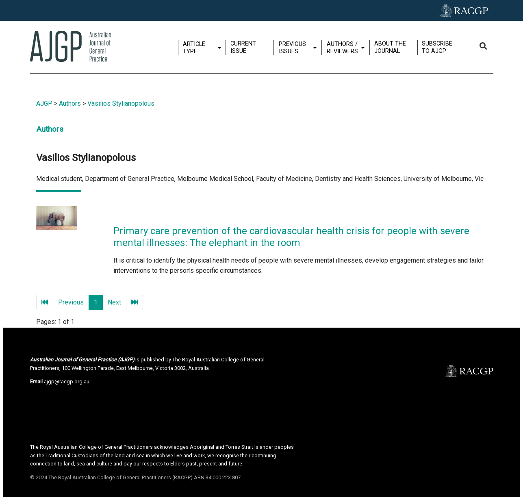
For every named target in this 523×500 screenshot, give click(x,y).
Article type (195, 47)
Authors (70, 103)
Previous (71, 302)
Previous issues (293, 47)
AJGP (44, 103)
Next (114, 302)
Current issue (244, 47)
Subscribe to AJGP (438, 47)
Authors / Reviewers (343, 47)
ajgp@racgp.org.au (66, 381)
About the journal (391, 47)
